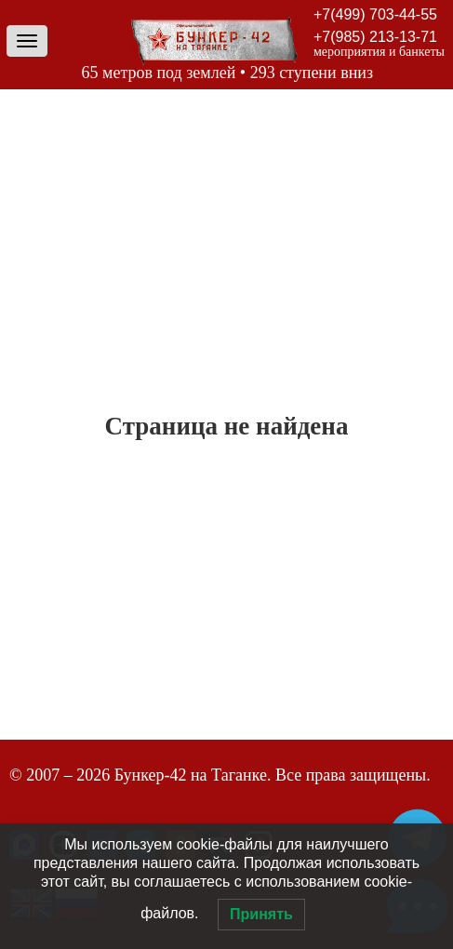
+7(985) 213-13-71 (375, 37)
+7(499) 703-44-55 (375, 14)
